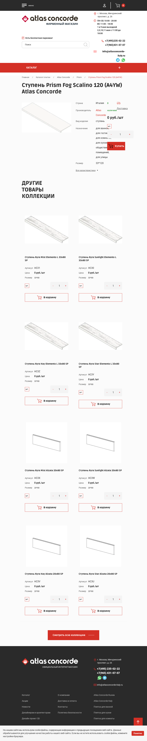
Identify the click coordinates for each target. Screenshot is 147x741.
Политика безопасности (70, 712)
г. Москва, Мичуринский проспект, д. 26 (110, 15)
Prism (79, 77)
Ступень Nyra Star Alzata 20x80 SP (98, 574)
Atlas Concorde (63, 77)
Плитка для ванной (103, 707)
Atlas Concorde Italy (103, 701)
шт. (109, 126)
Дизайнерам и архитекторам (36, 712)
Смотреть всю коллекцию (69, 635)
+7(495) (115, 41)
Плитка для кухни (102, 712)
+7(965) (115, 45)
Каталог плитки (43, 77)
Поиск (85, 44)
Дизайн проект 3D (31, 718)
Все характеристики (86, 170)
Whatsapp (123, 60)
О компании (64, 695)
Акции (25, 701)
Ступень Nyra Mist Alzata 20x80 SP (44, 470)
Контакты (63, 707)
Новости (26, 707)
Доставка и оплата (67, 701)
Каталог (26, 695)
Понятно (138, 733)
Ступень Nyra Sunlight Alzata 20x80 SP (100, 470)
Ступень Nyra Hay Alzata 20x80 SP (44, 574)
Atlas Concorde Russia (104, 695)
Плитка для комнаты (104, 718)
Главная (25, 77)
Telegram (118, 60)
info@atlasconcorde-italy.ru (113, 53)
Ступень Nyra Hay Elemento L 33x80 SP (46, 363)
